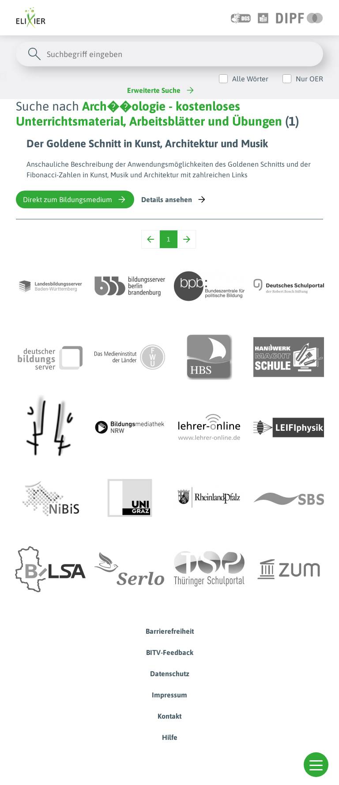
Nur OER (309, 79)
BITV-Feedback (169, 652)
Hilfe (169, 737)
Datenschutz (169, 674)
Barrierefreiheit (170, 631)
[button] (316, 764)
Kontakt (169, 716)
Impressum (169, 695)
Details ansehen (174, 199)
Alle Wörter (250, 79)
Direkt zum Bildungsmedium (75, 199)
